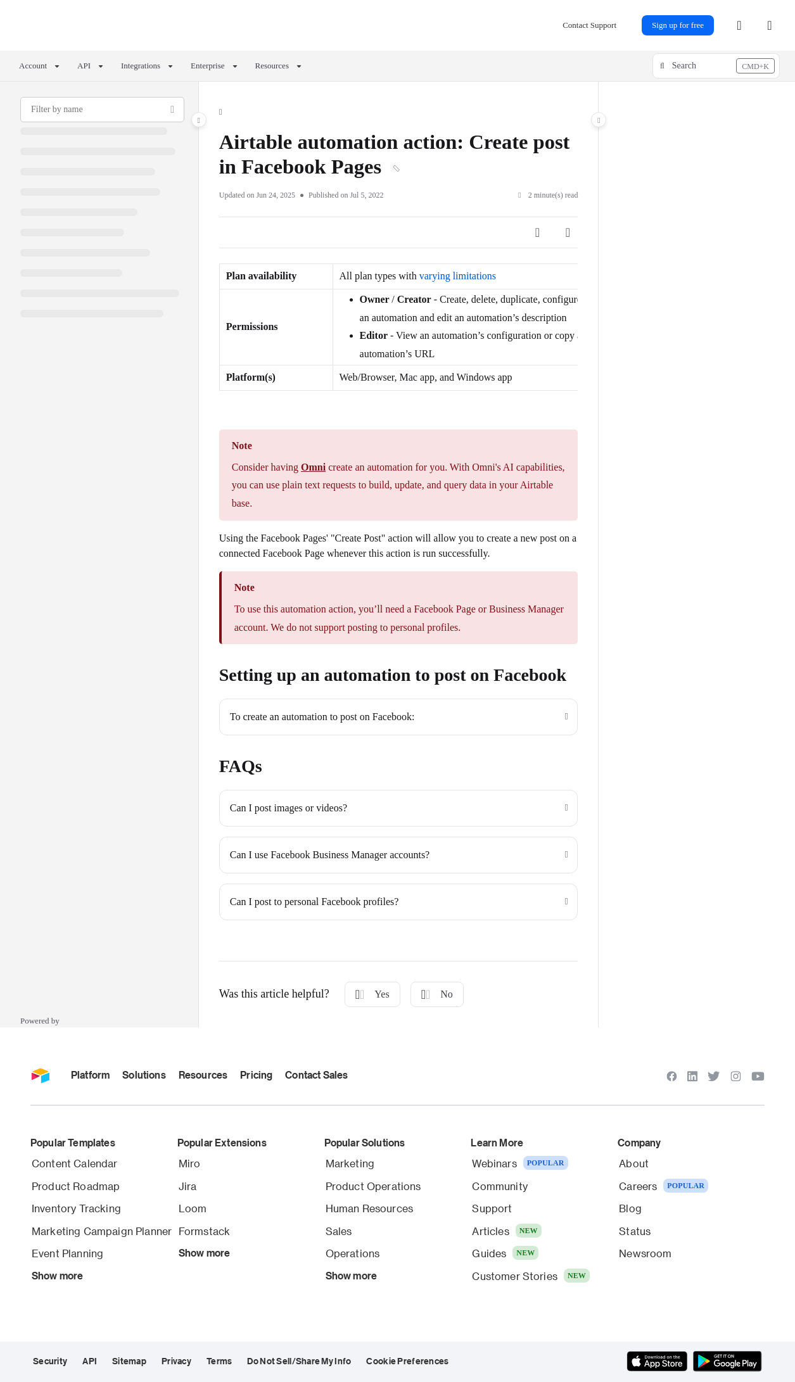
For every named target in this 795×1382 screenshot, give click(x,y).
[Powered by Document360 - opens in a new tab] (41, 1019)
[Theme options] (770, 25)
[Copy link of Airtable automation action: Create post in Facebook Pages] (396, 169)
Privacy (176, 1361)
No (437, 994)
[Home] (220, 112)
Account (33, 65)
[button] (716, 66)
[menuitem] (739, 25)
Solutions (143, 1075)
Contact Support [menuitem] (589, 25)
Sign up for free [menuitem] (678, 25)
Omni (313, 467)
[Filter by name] (102, 109)
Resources (272, 65)
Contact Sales (316, 1075)
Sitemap (129, 1361)
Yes (372, 994)
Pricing (256, 1075)
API (84, 65)
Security (50, 1361)
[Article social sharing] (537, 232)
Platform (90, 1075)
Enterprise (207, 65)
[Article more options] (567, 232)
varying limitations (457, 275)
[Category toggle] (199, 119)
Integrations (140, 65)
